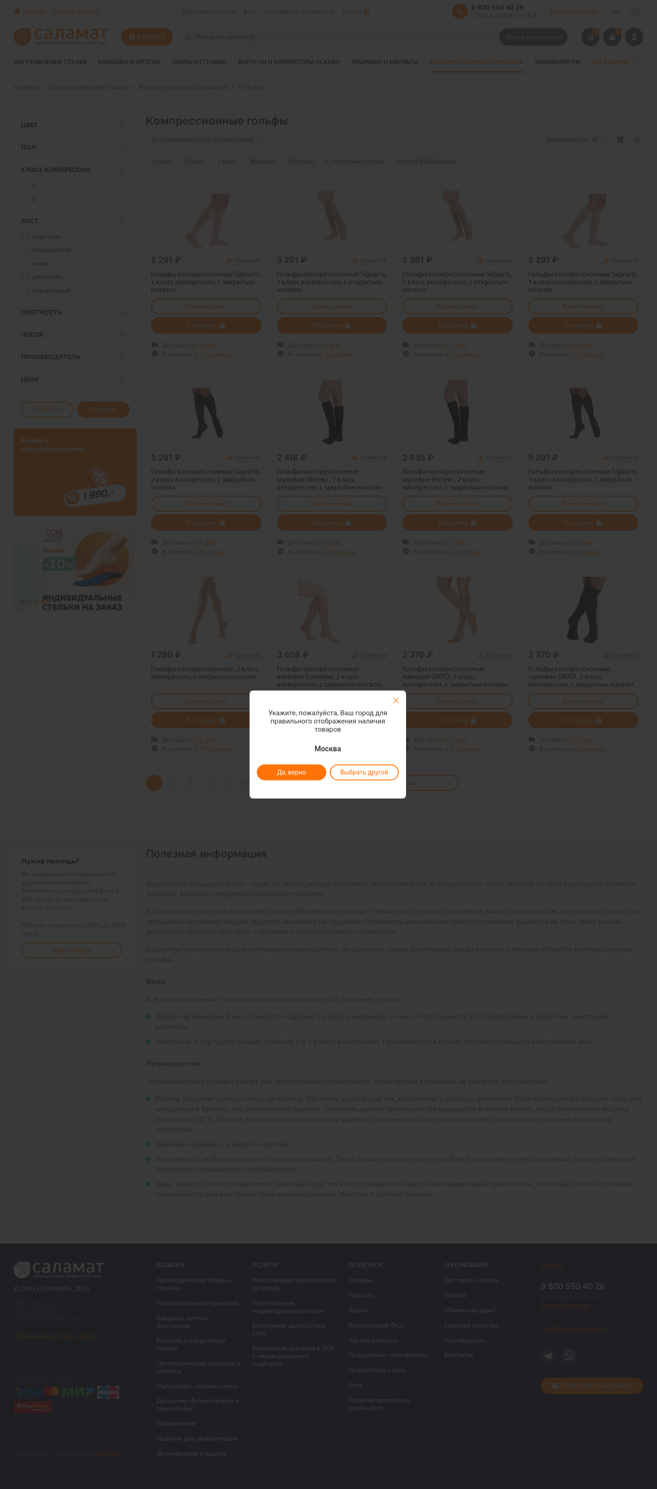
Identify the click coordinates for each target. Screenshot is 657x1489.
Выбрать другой (364, 772)
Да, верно (291, 772)
